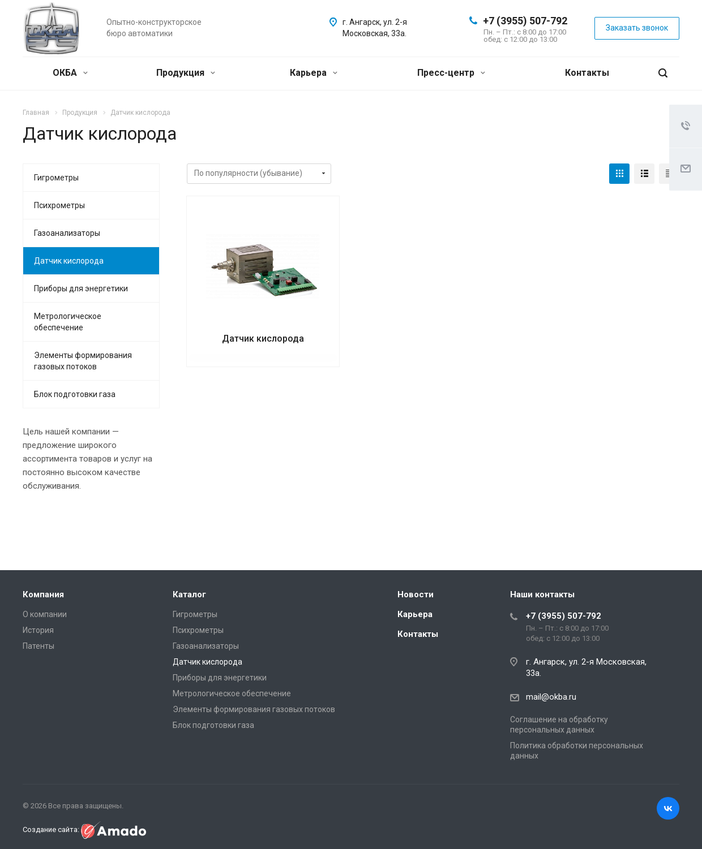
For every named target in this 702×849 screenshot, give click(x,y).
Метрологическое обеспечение (67, 322)
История (38, 630)
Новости (415, 594)
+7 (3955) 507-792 (525, 21)
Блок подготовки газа (74, 394)
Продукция (185, 72)
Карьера (313, 72)
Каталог (189, 594)
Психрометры (59, 205)
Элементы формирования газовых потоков (83, 361)
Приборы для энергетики (81, 288)
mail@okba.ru (551, 697)
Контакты (587, 72)
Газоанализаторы (67, 233)
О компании (45, 614)
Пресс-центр (451, 72)
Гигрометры (56, 177)
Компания (43, 594)
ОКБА (70, 72)
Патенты (38, 645)
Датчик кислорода (263, 338)
